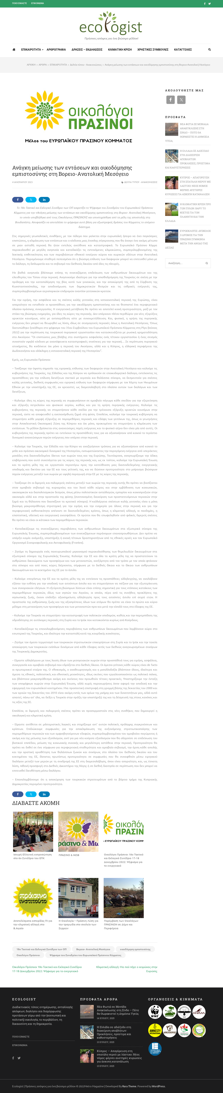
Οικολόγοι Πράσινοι (28, 955)
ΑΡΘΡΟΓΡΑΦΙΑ (56, 49)
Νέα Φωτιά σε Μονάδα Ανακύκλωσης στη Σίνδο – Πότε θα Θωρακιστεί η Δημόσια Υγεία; (118, 1010)
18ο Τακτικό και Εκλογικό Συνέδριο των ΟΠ (42, 949)
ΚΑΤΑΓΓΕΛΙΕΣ (183, 49)
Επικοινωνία (37, 3)
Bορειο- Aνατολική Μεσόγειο (93, 949)
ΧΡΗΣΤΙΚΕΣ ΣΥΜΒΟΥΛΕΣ (152, 49)
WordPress (158, 1086)
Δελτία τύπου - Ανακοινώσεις (140, 182)
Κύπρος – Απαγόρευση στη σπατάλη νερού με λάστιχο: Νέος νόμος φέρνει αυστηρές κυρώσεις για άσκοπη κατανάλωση (119, 1056)
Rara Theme (129, 1086)
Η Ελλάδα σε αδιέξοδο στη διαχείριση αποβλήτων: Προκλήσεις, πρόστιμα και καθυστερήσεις (114, 1032)
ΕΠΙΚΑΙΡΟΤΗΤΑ (31, 49)
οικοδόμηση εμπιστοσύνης (135, 949)
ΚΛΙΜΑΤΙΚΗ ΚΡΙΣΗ (120, 49)
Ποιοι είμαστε (19, 3)
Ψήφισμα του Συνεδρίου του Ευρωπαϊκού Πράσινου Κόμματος (85, 955)
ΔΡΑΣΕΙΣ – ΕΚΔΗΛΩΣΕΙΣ (87, 49)
